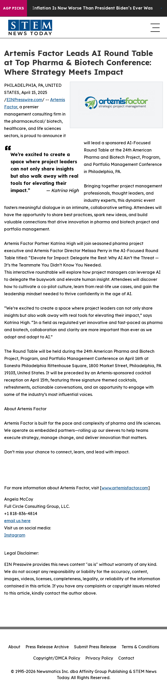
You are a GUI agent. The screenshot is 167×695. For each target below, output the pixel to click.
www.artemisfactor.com (124, 487)
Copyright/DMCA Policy (56, 658)
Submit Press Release (95, 646)
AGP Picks (13, 8)
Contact (126, 658)
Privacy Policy (99, 658)
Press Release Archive (47, 646)
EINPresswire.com (24, 99)
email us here (17, 520)
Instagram (14, 535)
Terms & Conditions (140, 646)
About (14, 646)
